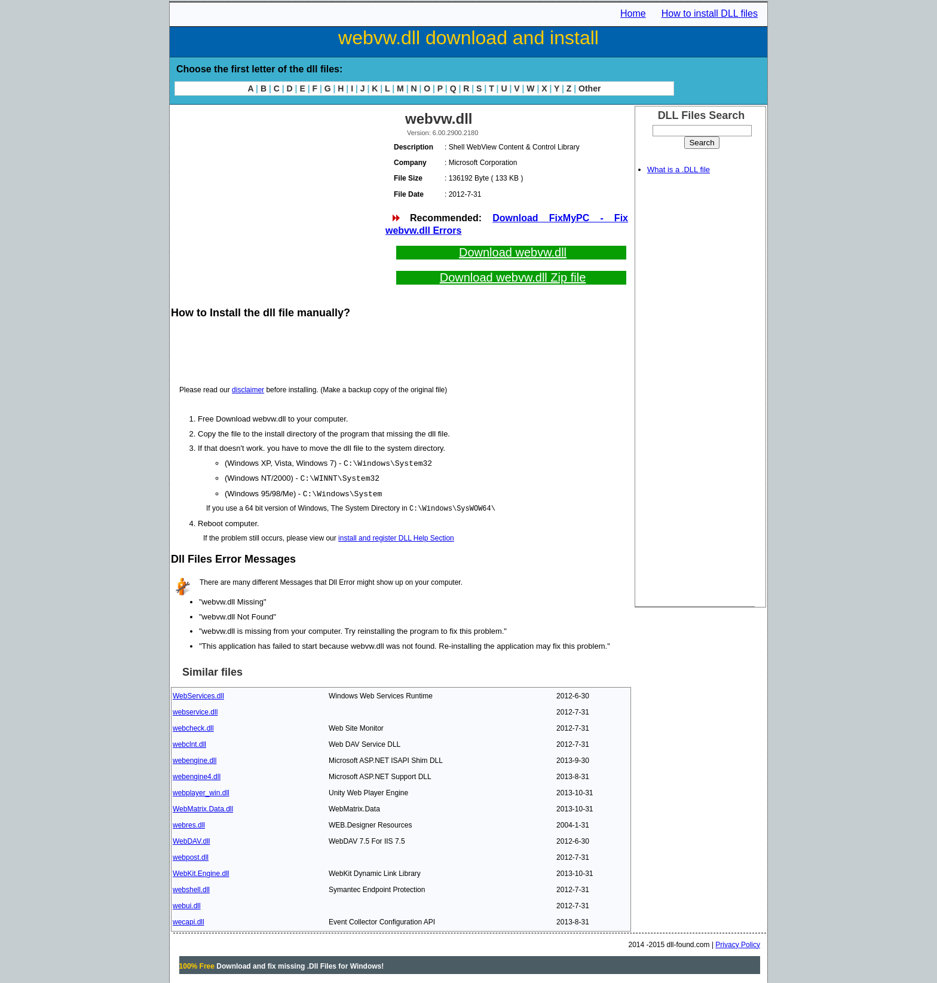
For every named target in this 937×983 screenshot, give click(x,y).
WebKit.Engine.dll (201, 872)
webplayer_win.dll (201, 791)
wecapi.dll (188, 920)
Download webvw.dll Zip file (513, 277)
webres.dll (189, 823)
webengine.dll (194, 759)
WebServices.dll (198, 694)
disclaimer (248, 390)
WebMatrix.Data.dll (203, 807)
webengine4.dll (197, 775)
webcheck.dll (193, 726)
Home (633, 13)
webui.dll (187, 904)
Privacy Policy (737, 943)
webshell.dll (191, 888)
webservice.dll (195, 710)
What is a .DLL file (678, 169)
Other (589, 88)
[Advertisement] (277, 191)
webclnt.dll (189, 742)
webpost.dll (191, 855)
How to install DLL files (710, 13)
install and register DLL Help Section (396, 536)
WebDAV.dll (191, 839)
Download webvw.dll (513, 252)
